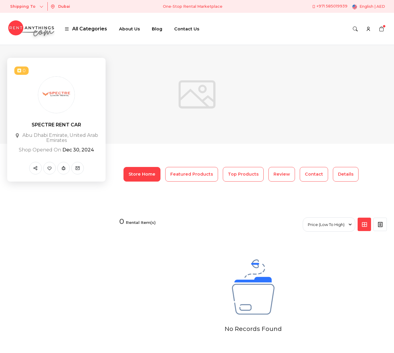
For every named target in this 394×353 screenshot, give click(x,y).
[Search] (355, 29)
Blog (157, 29)
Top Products (243, 174)
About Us (129, 29)
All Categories (85, 29)
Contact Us (186, 29)
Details (345, 174)
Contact (314, 174)
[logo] (31, 29)
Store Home (142, 174)
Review (282, 174)
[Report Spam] (63, 168)
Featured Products (191, 174)
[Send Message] (77, 168)
